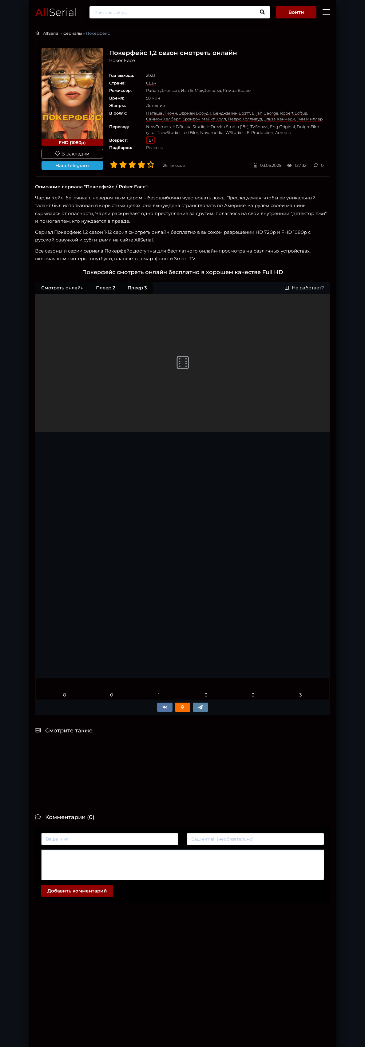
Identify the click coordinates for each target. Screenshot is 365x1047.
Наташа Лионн (161, 113)
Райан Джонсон (162, 90)
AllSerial (51, 33)
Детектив (155, 105)
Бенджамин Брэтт (231, 113)
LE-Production (258, 132)
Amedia (283, 132)
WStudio (234, 132)
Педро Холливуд (245, 118)
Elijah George (265, 113)
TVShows (259, 126)
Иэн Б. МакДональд (201, 90)
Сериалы (72, 33)
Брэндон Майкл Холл (204, 118)
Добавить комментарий (77, 891)
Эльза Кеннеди (279, 118)
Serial (56, 12)
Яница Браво (237, 90)
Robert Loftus (293, 113)
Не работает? (304, 288)
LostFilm (189, 132)
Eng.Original (282, 126)
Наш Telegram (72, 165)
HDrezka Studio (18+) (227, 126)
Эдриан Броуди (195, 113)
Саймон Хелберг (163, 118)
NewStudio (168, 132)
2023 (150, 75)
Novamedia (212, 132)
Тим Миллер (310, 118)
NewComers (158, 126)
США (151, 82)
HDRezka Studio (189, 126)
